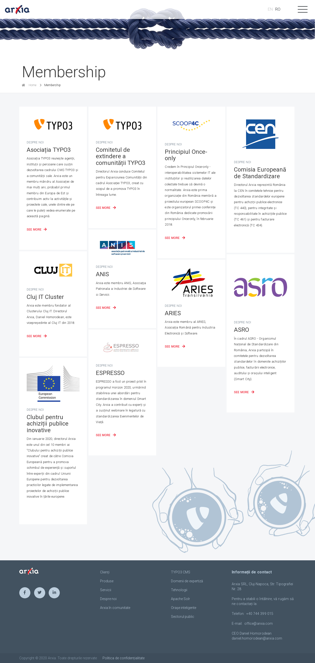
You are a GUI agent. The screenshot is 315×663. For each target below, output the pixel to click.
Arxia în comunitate (115, 608)
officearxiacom (258, 623)
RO (277, 9)
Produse (106, 581)
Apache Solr (180, 599)
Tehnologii (179, 590)
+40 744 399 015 (259, 614)
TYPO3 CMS (180, 572)
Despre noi (108, 599)
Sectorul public (182, 617)
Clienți (104, 572)
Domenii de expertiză (187, 581)
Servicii (105, 590)
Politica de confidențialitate (124, 658)
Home (32, 85)
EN (270, 9)
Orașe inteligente (183, 608)
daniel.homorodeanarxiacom (257, 638)
